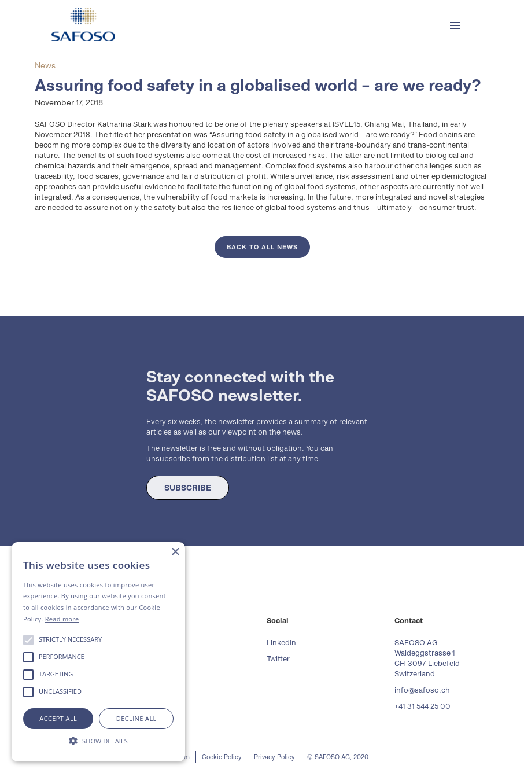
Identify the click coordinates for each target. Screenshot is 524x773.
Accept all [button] (58, 718)
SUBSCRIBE (187, 487)
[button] (455, 25)
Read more (62, 618)
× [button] (175, 552)
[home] (83, 24)
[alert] (98, 651)
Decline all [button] (136, 718)
